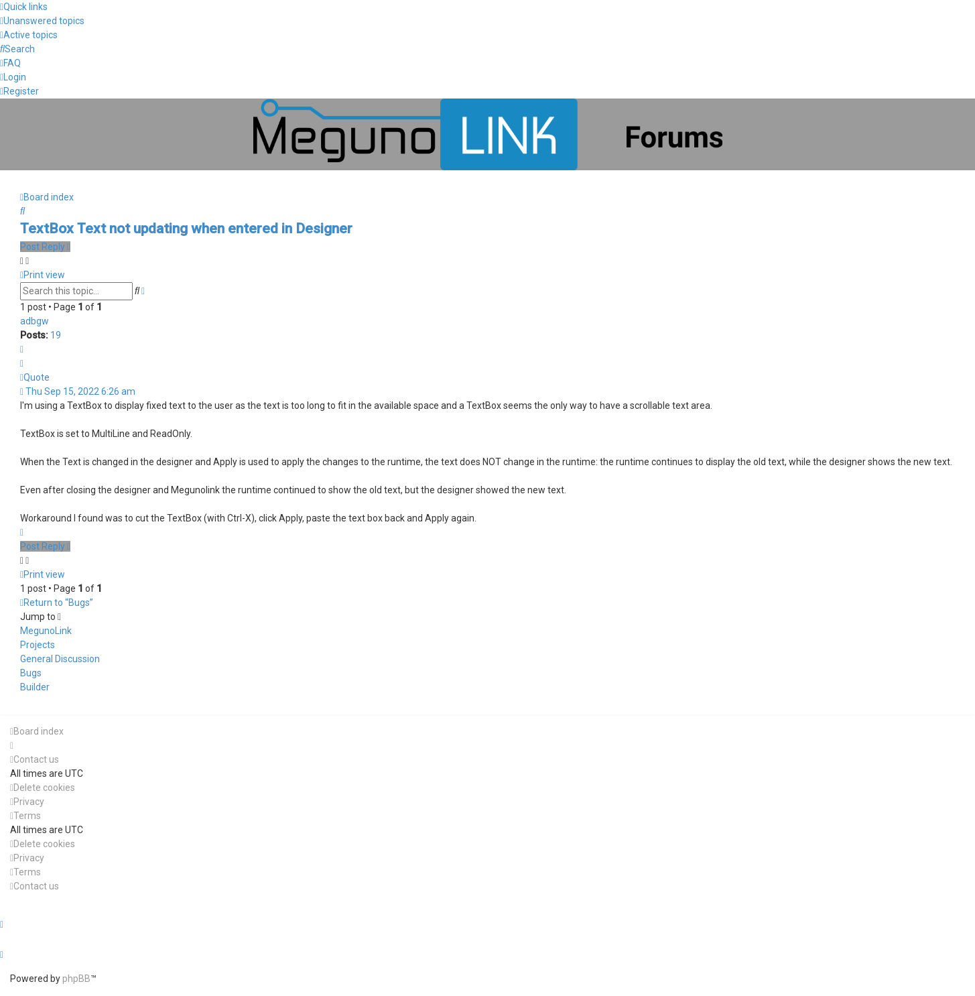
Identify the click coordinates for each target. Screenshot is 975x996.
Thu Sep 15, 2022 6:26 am (77, 391)
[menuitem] (42, 20)
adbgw (34, 321)
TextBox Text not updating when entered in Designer (186, 229)
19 (55, 335)
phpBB (76, 978)
